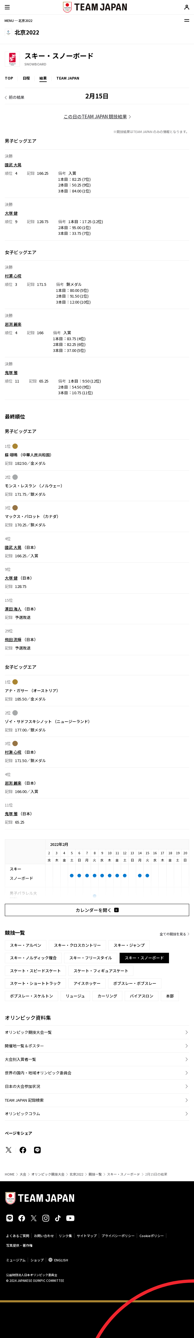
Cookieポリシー (151, 1235)
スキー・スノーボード (123, 1174)
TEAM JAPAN (67, 77)
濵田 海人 (13, 608)
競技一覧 (95, 1174)
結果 (43, 77)
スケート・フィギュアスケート (101, 970)
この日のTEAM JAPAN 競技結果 (95, 116)
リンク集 (65, 1235)
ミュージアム (16, 1260)
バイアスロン (141, 996)
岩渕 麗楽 (13, 324)
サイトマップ (87, 1235)
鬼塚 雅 (11, 372)
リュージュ (75, 996)
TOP (9, 77)
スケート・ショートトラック (35, 983)
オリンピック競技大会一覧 (28, 1032)
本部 (170, 996)
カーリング (107, 996)
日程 (26, 77)
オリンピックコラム (22, 1113)
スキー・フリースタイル (90, 958)
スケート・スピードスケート (35, 970)
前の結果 (16, 97)
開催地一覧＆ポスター (24, 1046)
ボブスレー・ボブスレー (134, 983)
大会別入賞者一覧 (20, 1059)
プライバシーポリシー (118, 1235)
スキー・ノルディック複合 (33, 958)
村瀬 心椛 (13, 276)
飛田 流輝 (13, 639)
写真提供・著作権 (19, 1245)
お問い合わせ (44, 1235)
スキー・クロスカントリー (77, 945)
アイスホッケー (87, 983)
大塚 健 (11, 213)
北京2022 (76, 1174)
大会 (23, 1174)
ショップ (37, 1260)
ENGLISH (61, 1260)
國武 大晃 (13, 164)
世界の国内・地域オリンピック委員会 (38, 1073)
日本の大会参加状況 (22, 1086)
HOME (9, 1174)
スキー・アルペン (25, 945)
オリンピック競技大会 (47, 1174)
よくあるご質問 (17, 1235)
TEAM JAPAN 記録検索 (24, 1100)
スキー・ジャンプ (129, 945)
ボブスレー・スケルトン (31, 996)
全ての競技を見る (173, 933)
